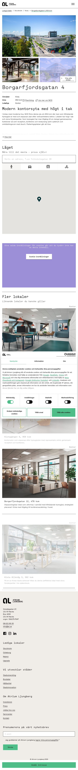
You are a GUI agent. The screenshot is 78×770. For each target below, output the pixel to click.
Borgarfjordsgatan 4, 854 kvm (42, 11)
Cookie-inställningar (39, 257)
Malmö (6, 657)
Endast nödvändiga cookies (14, 412)
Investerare (7, 702)
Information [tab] (39, 361)
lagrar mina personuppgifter (46, 740)
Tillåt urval (39, 412)
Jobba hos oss (9, 710)
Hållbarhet (7, 683)
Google (46, 375)
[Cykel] (66, 166)
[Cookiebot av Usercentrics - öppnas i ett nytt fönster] (65, 354)
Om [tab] (64, 361)
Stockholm (7, 648)
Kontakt (6, 718)
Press (5, 706)
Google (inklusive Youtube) (36, 380)
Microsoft (6, 377)
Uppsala (6, 661)
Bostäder (7, 679)
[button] (73, 4)
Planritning (29, 100)
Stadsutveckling (9, 675)
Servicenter (7, 714)
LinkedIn (55, 380)
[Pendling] (48, 166)
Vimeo (61, 375)
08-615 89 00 (8, 623)
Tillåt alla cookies (63, 412)
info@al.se (7, 626)
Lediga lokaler (7, 11)
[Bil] (30, 166)
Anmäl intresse (39, 765)
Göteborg (7, 652)
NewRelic (54, 375)
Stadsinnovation (9, 687)
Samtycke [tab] (14, 361)
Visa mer (7, 137)
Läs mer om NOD (45, 100)
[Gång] (11, 166)
